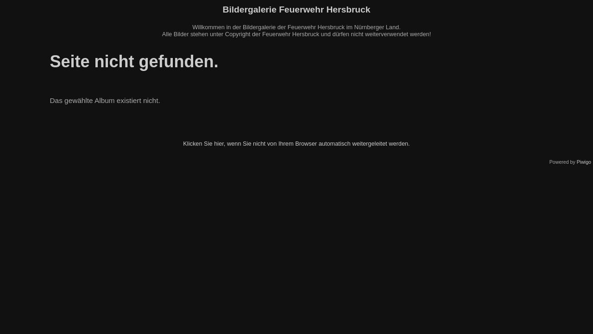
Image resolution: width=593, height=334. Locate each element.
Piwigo (584, 162)
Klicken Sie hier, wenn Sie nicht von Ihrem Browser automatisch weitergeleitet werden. (296, 143)
